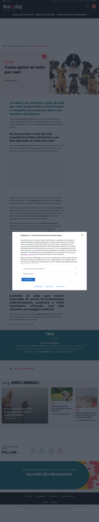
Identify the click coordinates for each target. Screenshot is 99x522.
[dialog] (49, 261)
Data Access (49, 286)
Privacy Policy (60, 286)
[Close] (83, 235)
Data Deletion (38, 286)
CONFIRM (31, 279)
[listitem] (49, 269)
